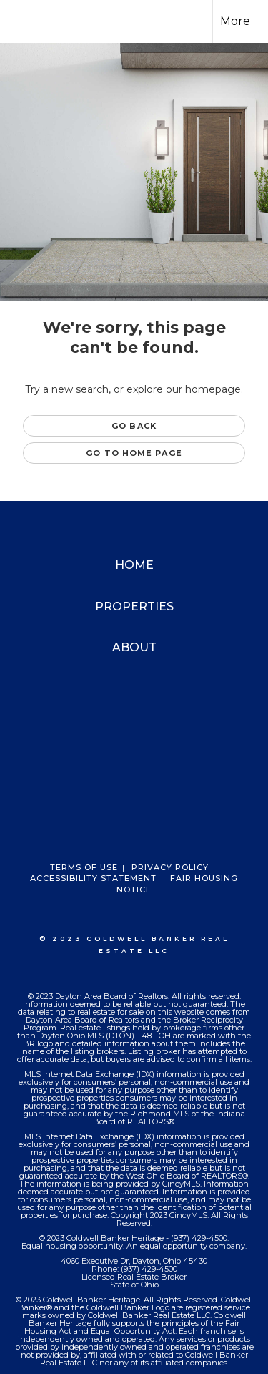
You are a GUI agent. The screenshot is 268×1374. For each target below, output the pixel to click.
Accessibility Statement (93, 878)
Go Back (134, 426)
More (235, 21)
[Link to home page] (23, 21)
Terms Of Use (84, 867)
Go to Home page (134, 453)
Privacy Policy (170, 867)
